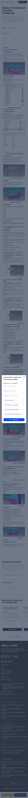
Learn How (14, 420)
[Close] (24, 377)
